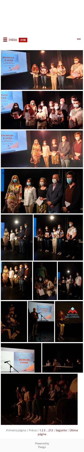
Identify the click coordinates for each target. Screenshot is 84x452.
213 (50, 430)
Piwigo (42, 447)
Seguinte (61, 430)
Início (13, 39)
